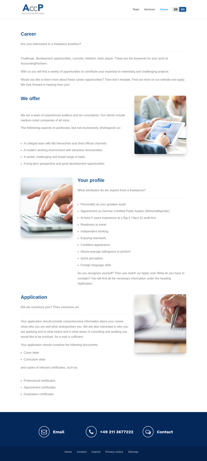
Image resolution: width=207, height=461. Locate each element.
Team (136, 9)
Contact (158, 431)
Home (68, 451)
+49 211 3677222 (107, 431)
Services (149, 9)
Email (51, 431)
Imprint (96, 451)
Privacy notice (114, 451)
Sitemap (133, 451)
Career (164, 9)
